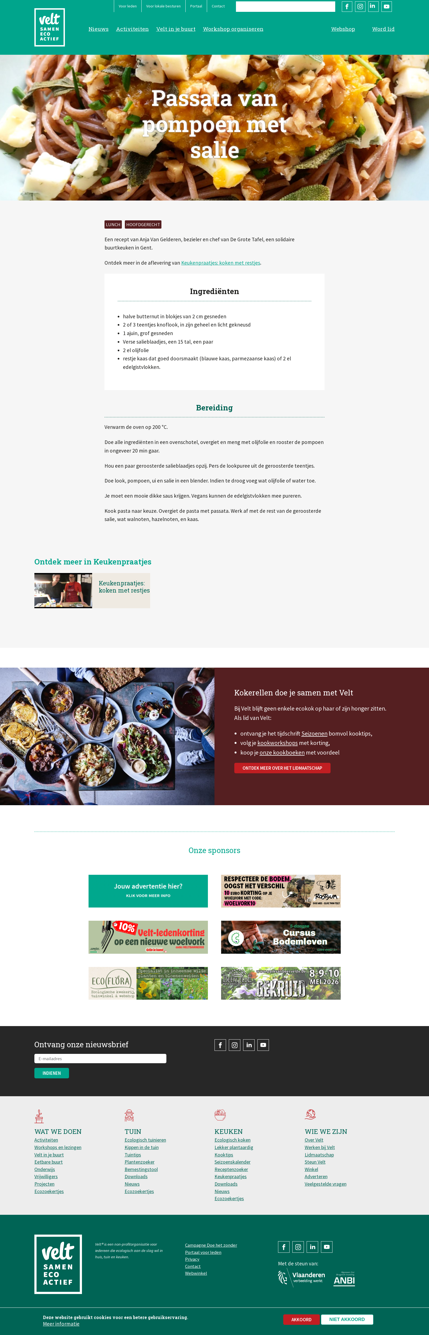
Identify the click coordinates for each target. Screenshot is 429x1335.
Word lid (383, 28)
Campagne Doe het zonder (211, 1245)
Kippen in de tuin (142, 1147)
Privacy (192, 1259)
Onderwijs (44, 1169)
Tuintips (133, 1155)
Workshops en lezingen (57, 1147)
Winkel (311, 1169)
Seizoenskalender (233, 1162)
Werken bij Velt (320, 1147)
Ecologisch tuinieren (145, 1140)
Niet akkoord (347, 1319)
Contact (218, 6)
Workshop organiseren (233, 28)
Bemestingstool (141, 1169)
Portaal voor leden (203, 1252)
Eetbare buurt (48, 1162)
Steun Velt (315, 1162)
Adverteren (316, 1176)
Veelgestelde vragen (325, 1184)
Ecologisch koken (233, 1140)
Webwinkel (196, 1273)
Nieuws (99, 28)
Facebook (347, 6)
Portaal (196, 6)
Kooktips (224, 1155)
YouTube (386, 6)
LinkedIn (373, 6)
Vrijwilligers (46, 1176)
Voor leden (128, 6)
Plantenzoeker (140, 1162)
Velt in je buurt (176, 28)
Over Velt (314, 1140)
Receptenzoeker (231, 1169)
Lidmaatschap (319, 1155)
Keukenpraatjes (231, 1176)
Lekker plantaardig (234, 1147)
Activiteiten (132, 28)
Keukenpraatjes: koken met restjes (220, 262)
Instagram (360, 6)
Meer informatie (61, 1323)
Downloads (136, 1176)
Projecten (44, 1184)
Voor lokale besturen (163, 6)
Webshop (343, 28)
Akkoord (302, 1320)
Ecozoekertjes (49, 1191)
